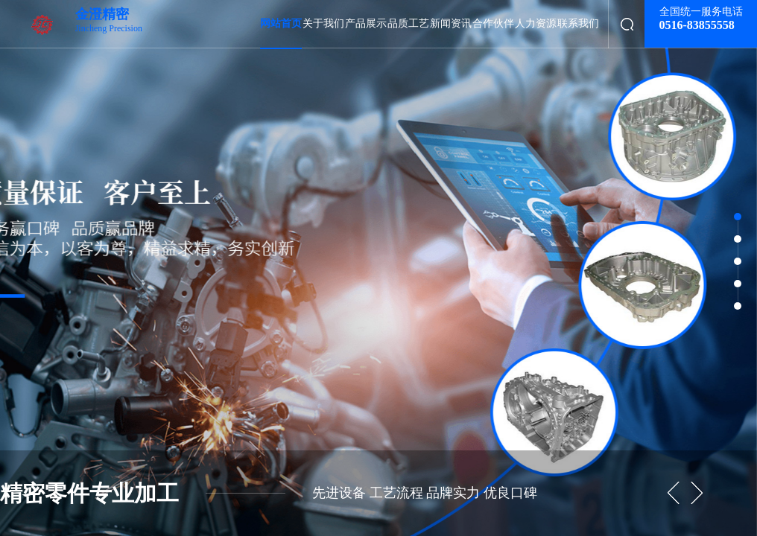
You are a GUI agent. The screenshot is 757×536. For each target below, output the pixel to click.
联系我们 (578, 23)
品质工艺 (408, 23)
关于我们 (323, 23)
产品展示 (366, 23)
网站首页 (281, 23)
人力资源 (536, 23)
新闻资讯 (451, 23)
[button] (696, 493)
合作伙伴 (493, 23)
